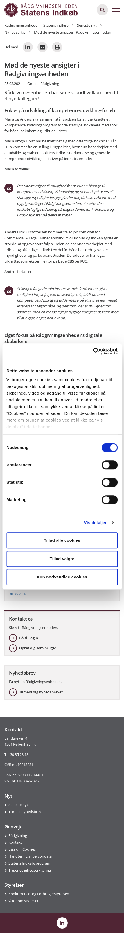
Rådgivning (17, 835)
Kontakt (15, 842)
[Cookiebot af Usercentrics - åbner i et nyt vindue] (93, 351)
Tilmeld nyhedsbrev (24, 811)
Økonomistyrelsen (23, 900)
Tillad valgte (62, 558)
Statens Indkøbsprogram (29, 863)
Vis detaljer (95, 522)
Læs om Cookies (22, 849)
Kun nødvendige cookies (62, 577)
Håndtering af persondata (30, 856)
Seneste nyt (18, 804)
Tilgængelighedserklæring (29, 870)
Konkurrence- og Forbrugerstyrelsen (38, 893)
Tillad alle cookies (62, 540)
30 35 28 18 (18, 593)
